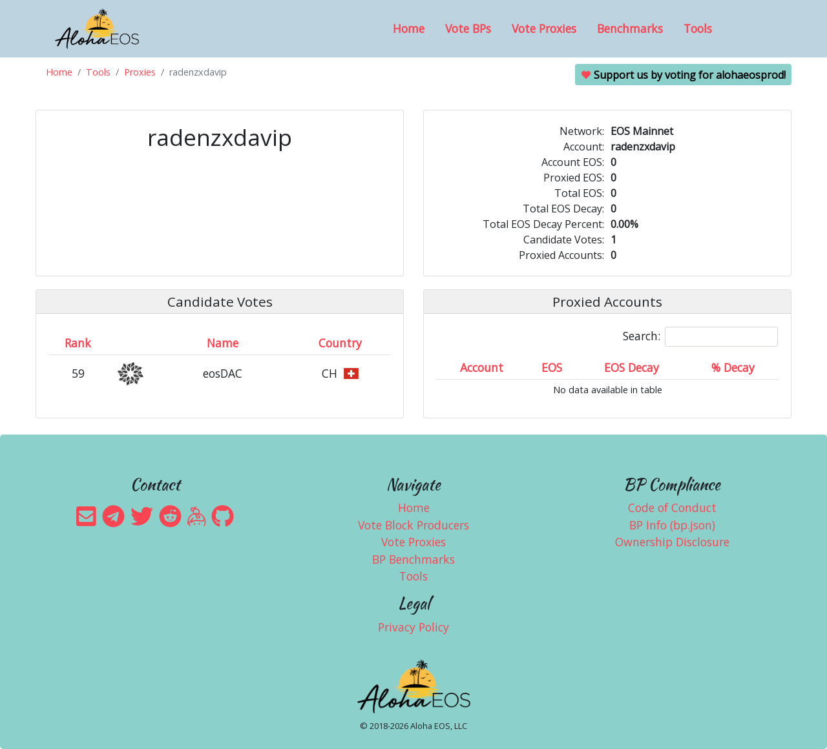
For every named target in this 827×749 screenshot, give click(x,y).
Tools (698, 28)
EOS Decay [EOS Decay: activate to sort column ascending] (631, 367)
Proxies (140, 72)
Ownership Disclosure (672, 541)
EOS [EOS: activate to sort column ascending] (551, 367)
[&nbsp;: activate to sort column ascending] (131, 342)
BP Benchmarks (413, 559)
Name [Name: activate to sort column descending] (222, 343)
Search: (700, 337)
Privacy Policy (413, 627)
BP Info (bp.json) (672, 525)
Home (408, 28)
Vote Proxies (544, 28)
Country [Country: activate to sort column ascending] (340, 343)
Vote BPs (468, 28)
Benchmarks (630, 28)
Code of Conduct (672, 507)
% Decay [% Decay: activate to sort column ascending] (733, 367)
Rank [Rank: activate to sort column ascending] (78, 343)
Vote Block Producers (413, 525)
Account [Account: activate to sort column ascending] (481, 367)
